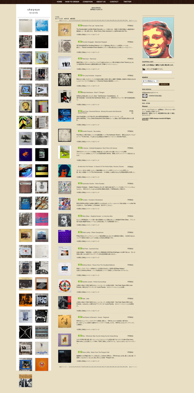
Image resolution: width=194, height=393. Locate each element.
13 (95, 20)
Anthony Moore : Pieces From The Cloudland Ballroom (96, 265)
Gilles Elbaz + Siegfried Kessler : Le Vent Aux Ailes (95, 216)
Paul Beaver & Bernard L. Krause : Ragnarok (93, 317)
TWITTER (127, 2)
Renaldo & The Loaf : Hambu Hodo (90, 25)
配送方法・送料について (149, 113)
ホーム (144, 109)
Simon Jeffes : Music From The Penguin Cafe (93, 352)
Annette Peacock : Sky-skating (89, 131)
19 (111, 20)
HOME (59, 2)
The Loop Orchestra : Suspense (89, 75)
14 (98, 20)
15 (100, 20)
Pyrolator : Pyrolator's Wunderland (90, 200)
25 (126, 20)
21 (116, 20)
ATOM (148, 103)
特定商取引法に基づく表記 (166, 113)
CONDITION (88, 2)
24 (124, 20)
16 (103, 20)
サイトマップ (146, 115)
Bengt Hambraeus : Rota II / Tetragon (91, 92)
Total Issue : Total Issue (87, 59)
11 (90, 20)
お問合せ (160, 109)
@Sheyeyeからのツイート (150, 92)
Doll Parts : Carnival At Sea (88, 248)
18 (108, 20)
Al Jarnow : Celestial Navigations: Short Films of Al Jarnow (97, 148)
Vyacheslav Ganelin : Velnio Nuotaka (91, 183)
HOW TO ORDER (72, 2)
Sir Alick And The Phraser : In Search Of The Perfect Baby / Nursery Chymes (101, 166)
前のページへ (63, 20)
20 (113, 20)
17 (105, 20)
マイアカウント (152, 109)
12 (92, 20)
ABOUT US (100, 2)
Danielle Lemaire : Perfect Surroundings (92, 282)
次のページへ (133, 20)
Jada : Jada (83, 298)
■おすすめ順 (59, 18)
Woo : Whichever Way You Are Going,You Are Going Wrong (98, 336)
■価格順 (66, 18)
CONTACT (114, 2)
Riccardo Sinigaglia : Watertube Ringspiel (92, 42)
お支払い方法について (153, 111)
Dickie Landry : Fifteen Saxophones (90, 232)
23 (121, 20)
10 (87, 20)
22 (118, 20)
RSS (143, 103)
